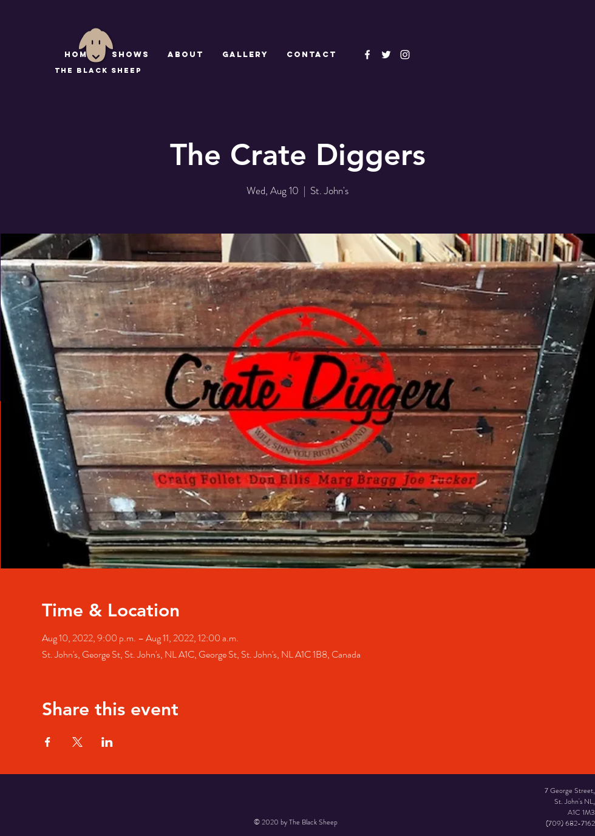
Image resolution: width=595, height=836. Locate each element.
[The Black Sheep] (386, 55)
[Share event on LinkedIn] (107, 742)
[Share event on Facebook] (47, 742)
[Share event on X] (77, 742)
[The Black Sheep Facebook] (367, 55)
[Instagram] (405, 55)
